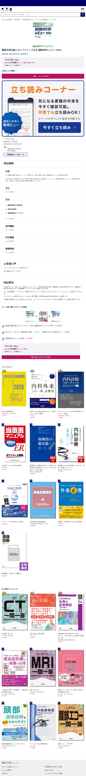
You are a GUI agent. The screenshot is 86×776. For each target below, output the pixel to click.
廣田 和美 (12, 54)
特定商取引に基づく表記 (53, 767)
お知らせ (5, 773)
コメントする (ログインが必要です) (15, 268)
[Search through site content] (41, 14)
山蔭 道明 (5, 54)
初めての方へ (49, 770)
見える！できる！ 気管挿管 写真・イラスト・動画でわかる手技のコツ (34, 332)
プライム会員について (9, 767)
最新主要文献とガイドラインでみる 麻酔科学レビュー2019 (29, 326)
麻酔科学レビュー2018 (15, 338)
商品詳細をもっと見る (14, 154)
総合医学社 (17, 19)
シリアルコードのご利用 (53, 773)
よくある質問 (6, 770)
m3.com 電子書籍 (6, 19)
